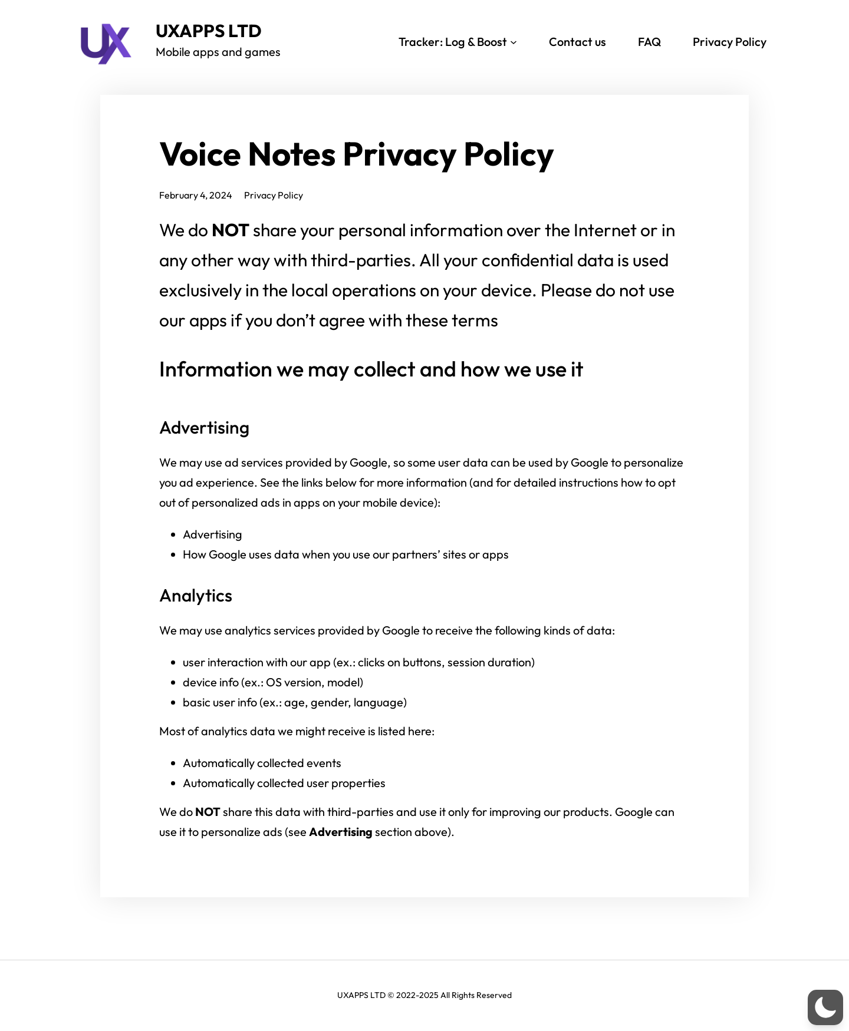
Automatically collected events (262, 762)
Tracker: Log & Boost (453, 41)
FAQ (649, 41)
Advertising (212, 534)
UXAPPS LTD (209, 30)
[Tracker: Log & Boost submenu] (513, 41)
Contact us (577, 41)
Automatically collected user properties (284, 782)
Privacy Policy (729, 41)
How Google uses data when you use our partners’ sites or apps (346, 554)
